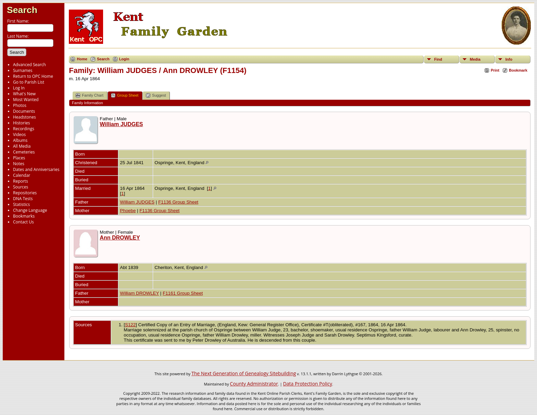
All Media (21, 146)
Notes (18, 164)
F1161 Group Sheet (183, 293)
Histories (21, 123)
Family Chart (89, 95)
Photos (19, 105)
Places (19, 158)
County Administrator (254, 383)
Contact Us (23, 222)
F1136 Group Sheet (178, 202)
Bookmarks (24, 216)
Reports (20, 181)
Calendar (21, 175)
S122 (130, 324)
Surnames (22, 70)
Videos (19, 134)
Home (82, 59)
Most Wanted (26, 99)
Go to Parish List (28, 82)
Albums (20, 140)
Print (495, 70)
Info (508, 59)
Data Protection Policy (307, 383)
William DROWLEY (139, 293)
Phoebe (128, 210)
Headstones (24, 117)
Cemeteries (24, 152)
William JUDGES (121, 124)
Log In (19, 88)
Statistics (21, 204)
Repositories (25, 193)
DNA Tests (23, 199)
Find (438, 59)
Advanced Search (29, 65)
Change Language (30, 210)
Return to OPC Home (33, 76)
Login (124, 59)
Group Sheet (124, 95)
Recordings (23, 129)
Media (475, 59)
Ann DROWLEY (120, 238)
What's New (24, 94)
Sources (20, 187)
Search (22, 10)
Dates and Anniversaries (36, 169)
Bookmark (518, 70)
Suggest (156, 95)
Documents (24, 111)
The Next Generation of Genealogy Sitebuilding (243, 373)
